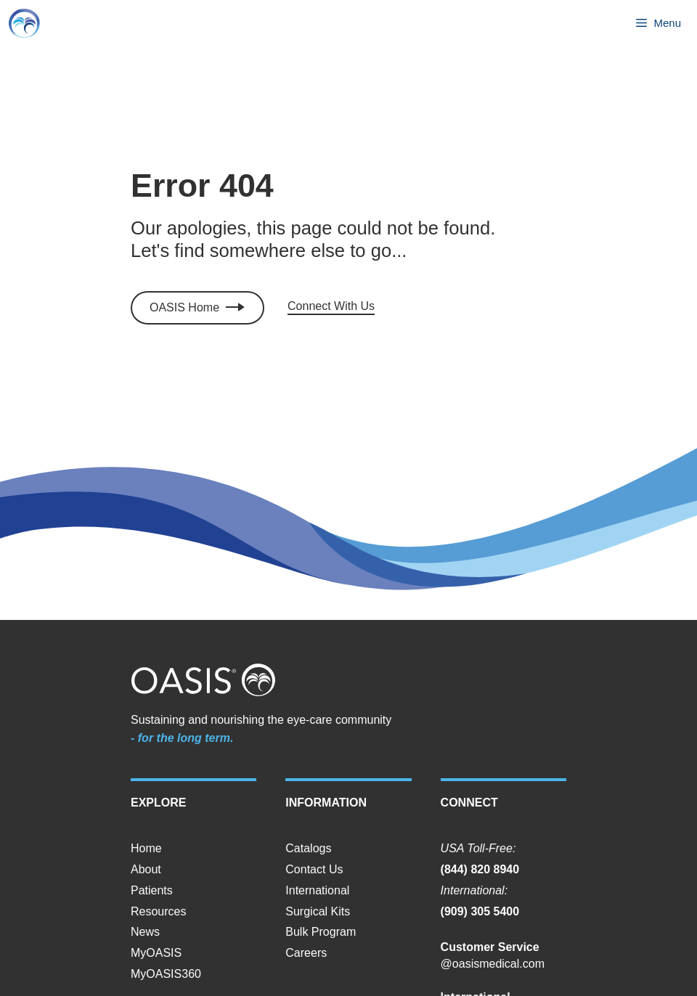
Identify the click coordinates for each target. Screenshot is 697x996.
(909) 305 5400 (480, 911)
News (145, 932)
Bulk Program (320, 932)
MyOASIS (156, 953)
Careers (306, 953)
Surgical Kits (317, 911)
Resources (158, 911)
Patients (152, 890)
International (317, 890)
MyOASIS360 (166, 974)
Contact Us (314, 869)
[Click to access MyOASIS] (197, 308)
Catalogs (308, 848)
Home (146, 848)
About (146, 869)
